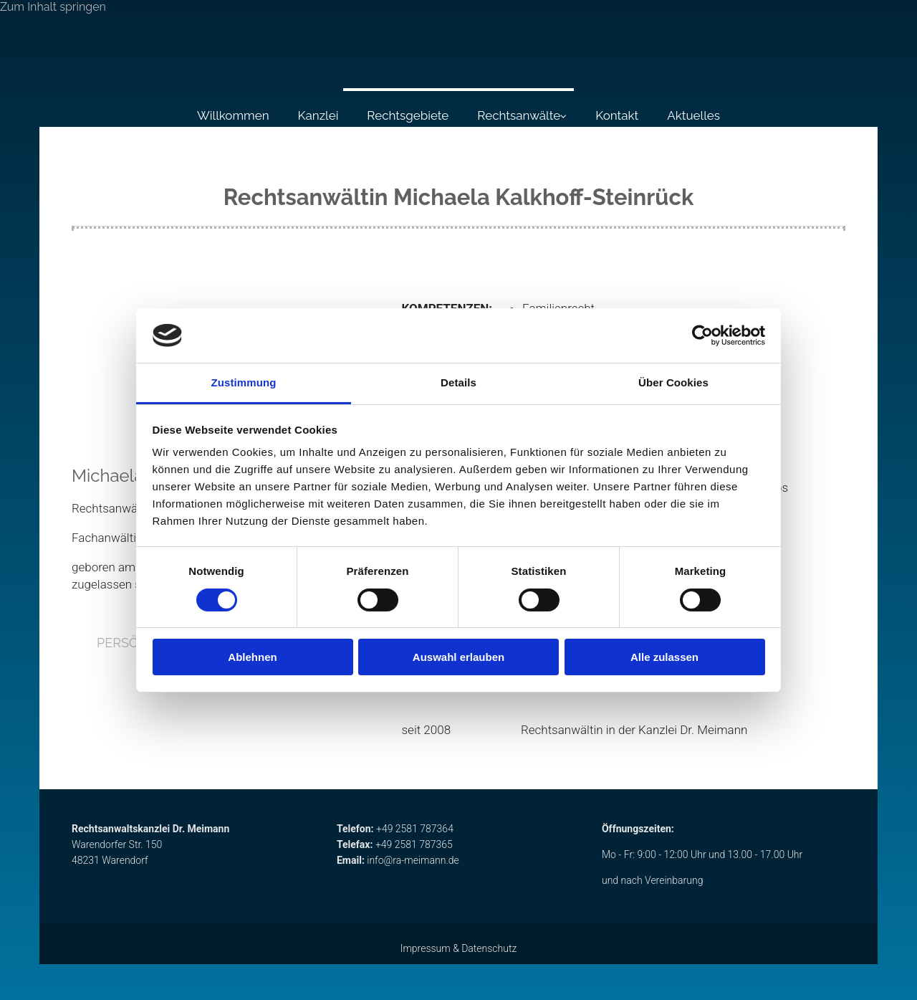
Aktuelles (693, 115)
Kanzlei (318, 115)
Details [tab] (458, 382)
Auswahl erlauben (458, 657)
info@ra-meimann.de (413, 860)
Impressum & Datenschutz (458, 948)
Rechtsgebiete (407, 115)
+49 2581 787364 (414, 828)
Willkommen (233, 115)
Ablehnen (252, 657)
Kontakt (616, 115)
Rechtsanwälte (518, 115)
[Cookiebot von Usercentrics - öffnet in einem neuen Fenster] (702, 335)
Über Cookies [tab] (673, 382)
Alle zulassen (664, 657)
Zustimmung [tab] (244, 382)
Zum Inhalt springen (53, 7)
